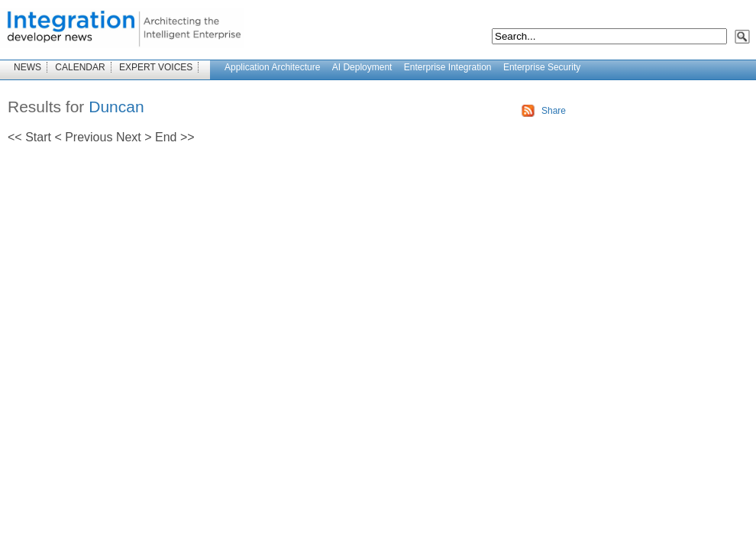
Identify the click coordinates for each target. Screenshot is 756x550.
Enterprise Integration (448, 67)
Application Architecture (272, 67)
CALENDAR (80, 67)
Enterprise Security (541, 67)
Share (553, 110)
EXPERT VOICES (155, 67)
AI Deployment (362, 67)
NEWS (27, 67)
